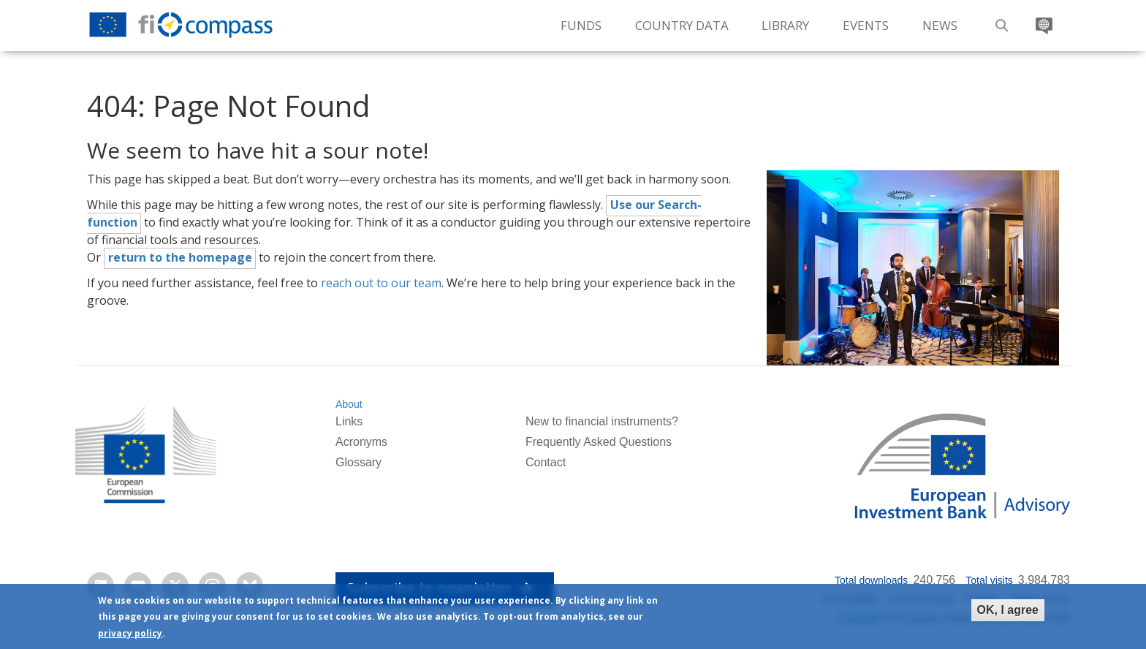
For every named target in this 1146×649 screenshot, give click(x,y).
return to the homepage (180, 257)
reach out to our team (381, 283)
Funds (581, 25)
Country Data (682, 25)
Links (349, 421)
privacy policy (130, 633)
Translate (1042, 20)
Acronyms (361, 442)
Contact (545, 462)
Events (866, 25)
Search (1000, 20)
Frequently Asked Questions (598, 442)
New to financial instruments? (601, 421)
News (939, 25)
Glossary (358, 462)
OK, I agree (1008, 610)
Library (785, 25)
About (349, 404)
